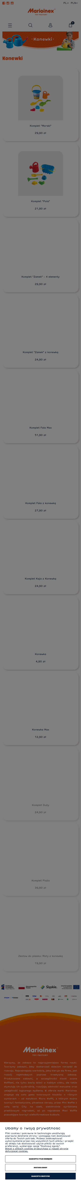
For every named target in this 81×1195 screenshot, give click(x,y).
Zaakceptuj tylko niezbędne (40, 1159)
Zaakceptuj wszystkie (40, 1176)
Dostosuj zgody (40, 1167)
